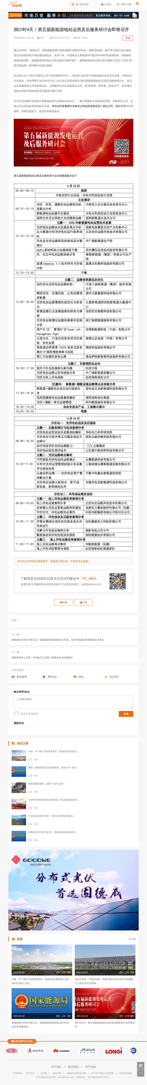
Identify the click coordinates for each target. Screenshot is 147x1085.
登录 (123, 4)
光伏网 (43, 1073)
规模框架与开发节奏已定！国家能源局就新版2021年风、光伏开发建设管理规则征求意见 (58, 639)
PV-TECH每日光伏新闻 (102, 1073)
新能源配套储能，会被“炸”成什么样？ (46, 783)
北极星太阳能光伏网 (76, 1073)
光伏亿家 (56, 1073)
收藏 (63, 602)
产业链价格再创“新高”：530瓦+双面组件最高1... (51, 816)
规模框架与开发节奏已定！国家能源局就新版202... (52, 832)
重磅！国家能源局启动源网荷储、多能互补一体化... (53, 767)
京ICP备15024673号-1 (98, 1077)
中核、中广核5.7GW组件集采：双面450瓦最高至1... (53, 751)
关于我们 (57, 1066)
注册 (129, 4)
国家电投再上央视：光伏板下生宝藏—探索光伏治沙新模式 (42, 657)
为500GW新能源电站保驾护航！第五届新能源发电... (53, 800)
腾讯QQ (52, 676)
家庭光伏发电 (125, 1073)
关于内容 (90, 1066)
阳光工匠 (30, 1073)
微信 (81, 676)
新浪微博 (22, 676)
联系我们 (74, 1066)
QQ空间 (114, 676)
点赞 (83, 602)
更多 (131, 939)
